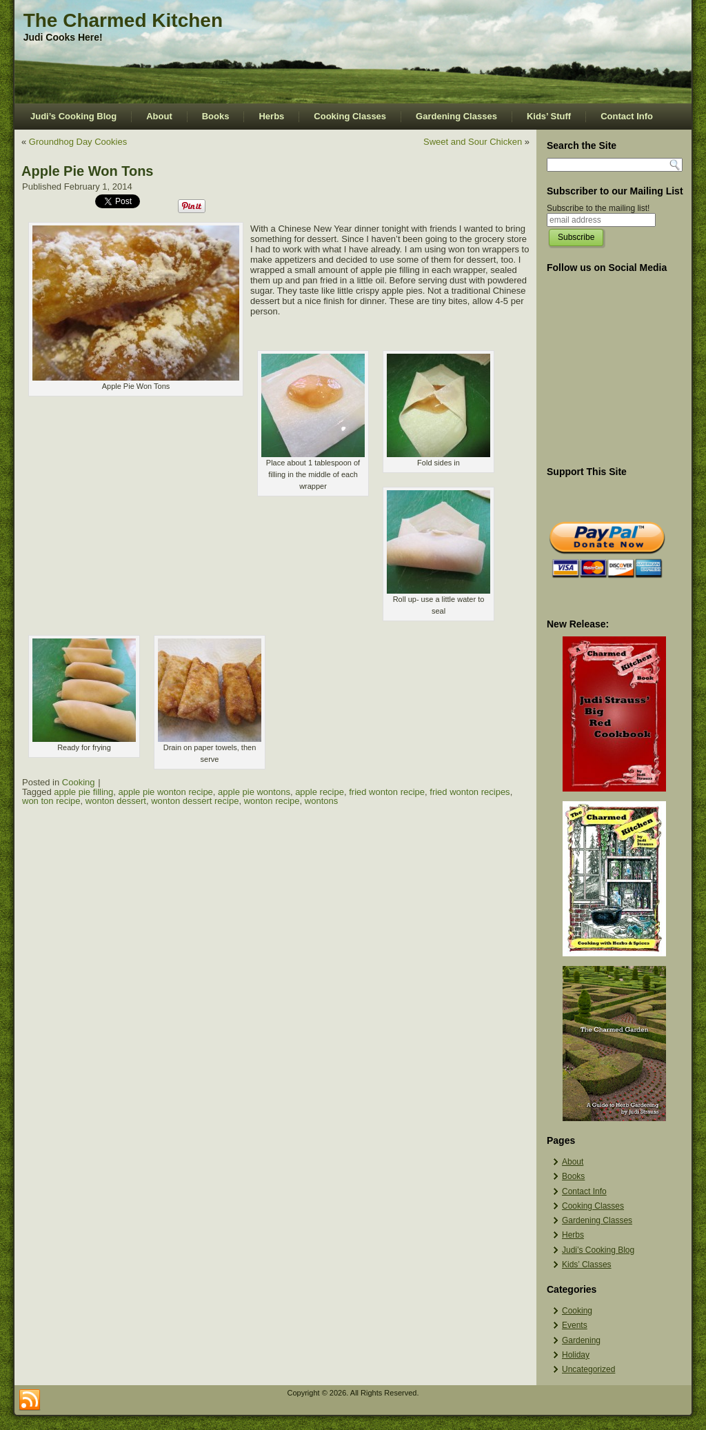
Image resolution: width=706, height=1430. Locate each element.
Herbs (271, 116)
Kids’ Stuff (549, 116)
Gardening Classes (456, 116)
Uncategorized (588, 1369)
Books (216, 116)
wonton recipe (272, 801)
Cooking (78, 782)
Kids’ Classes (587, 1264)
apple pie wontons (254, 792)
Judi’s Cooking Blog (73, 116)
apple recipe (319, 792)
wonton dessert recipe (195, 801)
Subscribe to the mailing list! (598, 208)
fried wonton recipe (387, 792)
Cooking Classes (350, 116)
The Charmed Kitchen (123, 20)
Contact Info (627, 116)
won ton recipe (51, 801)
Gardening (581, 1340)
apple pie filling (83, 792)
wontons (321, 801)
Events (574, 1325)
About (159, 116)
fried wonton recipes (470, 792)
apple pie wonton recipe (166, 792)
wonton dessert (115, 801)
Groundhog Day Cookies (78, 142)
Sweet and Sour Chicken (472, 142)
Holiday (575, 1355)
